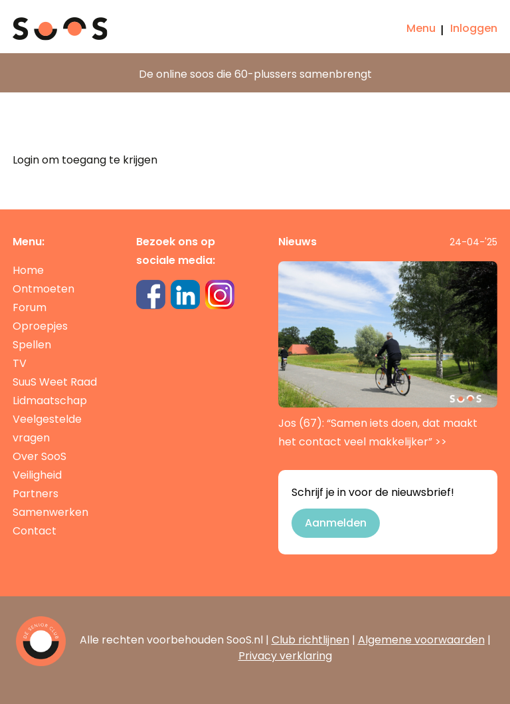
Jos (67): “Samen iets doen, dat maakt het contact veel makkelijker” (387, 355)
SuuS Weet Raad (55, 382)
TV (20, 363)
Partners (35, 493)
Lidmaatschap (50, 400)
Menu (421, 28)
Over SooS (39, 456)
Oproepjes (40, 326)
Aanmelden (336, 522)
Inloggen (473, 28)
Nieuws (297, 241)
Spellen (32, 344)
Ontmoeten (43, 288)
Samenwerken (50, 512)
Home (28, 270)
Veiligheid (37, 475)
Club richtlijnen (310, 639)
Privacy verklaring (285, 655)
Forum (29, 307)
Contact (34, 530)
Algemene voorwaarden (421, 639)
